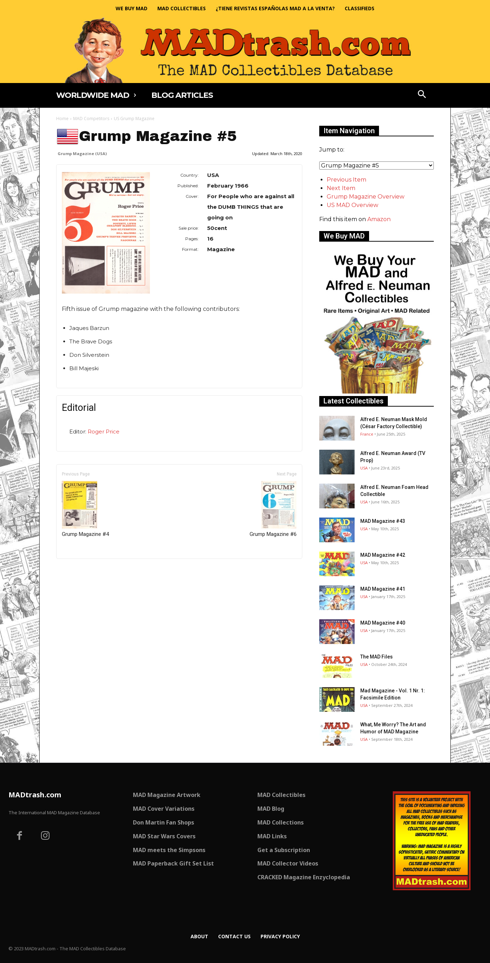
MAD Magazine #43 (382, 521)
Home (62, 119)
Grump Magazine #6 (273, 509)
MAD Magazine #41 (382, 589)
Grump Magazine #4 (85, 509)
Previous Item (346, 179)
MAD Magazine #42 (382, 555)
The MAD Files (376, 657)
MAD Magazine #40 (382, 623)
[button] (422, 95)
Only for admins (80, 570)
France (366, 434)
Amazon (379, 219)
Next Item (341, 188)
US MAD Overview (352, 205)
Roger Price (103, 431)
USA (364, 468)
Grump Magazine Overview (365, 196)
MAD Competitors (91, 119)
